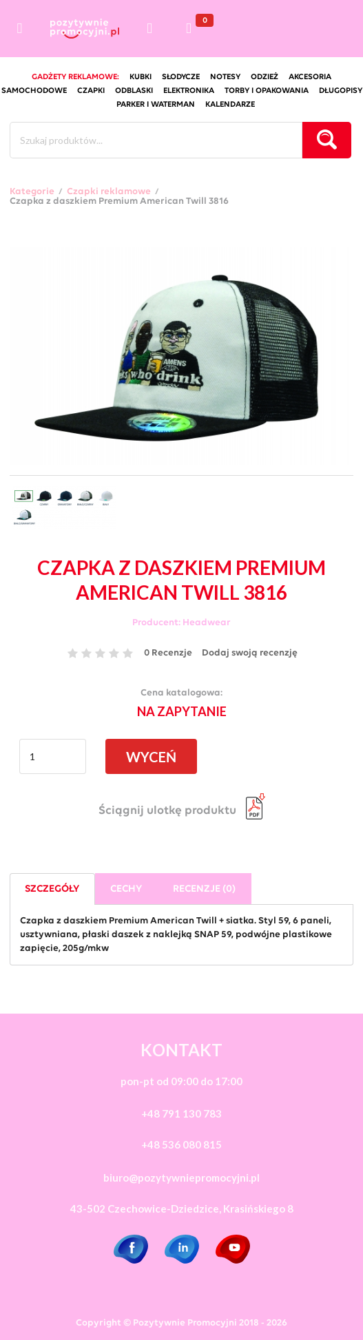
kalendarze (230, 105)
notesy (225, 77)
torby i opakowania (267, 91)
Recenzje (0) (204, 889)
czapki (91, 91)
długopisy (340, 91)
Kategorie (32, 192)
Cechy (126, 889)
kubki (140, 77)
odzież (264, 77)
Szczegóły (52, 889)
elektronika (188, 91)
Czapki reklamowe (109, 192)
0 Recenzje (168, 653)
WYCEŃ (151, 756)
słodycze (181, 77)
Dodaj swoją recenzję (250, 653)
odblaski (134, 91)
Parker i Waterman (155, 105)
